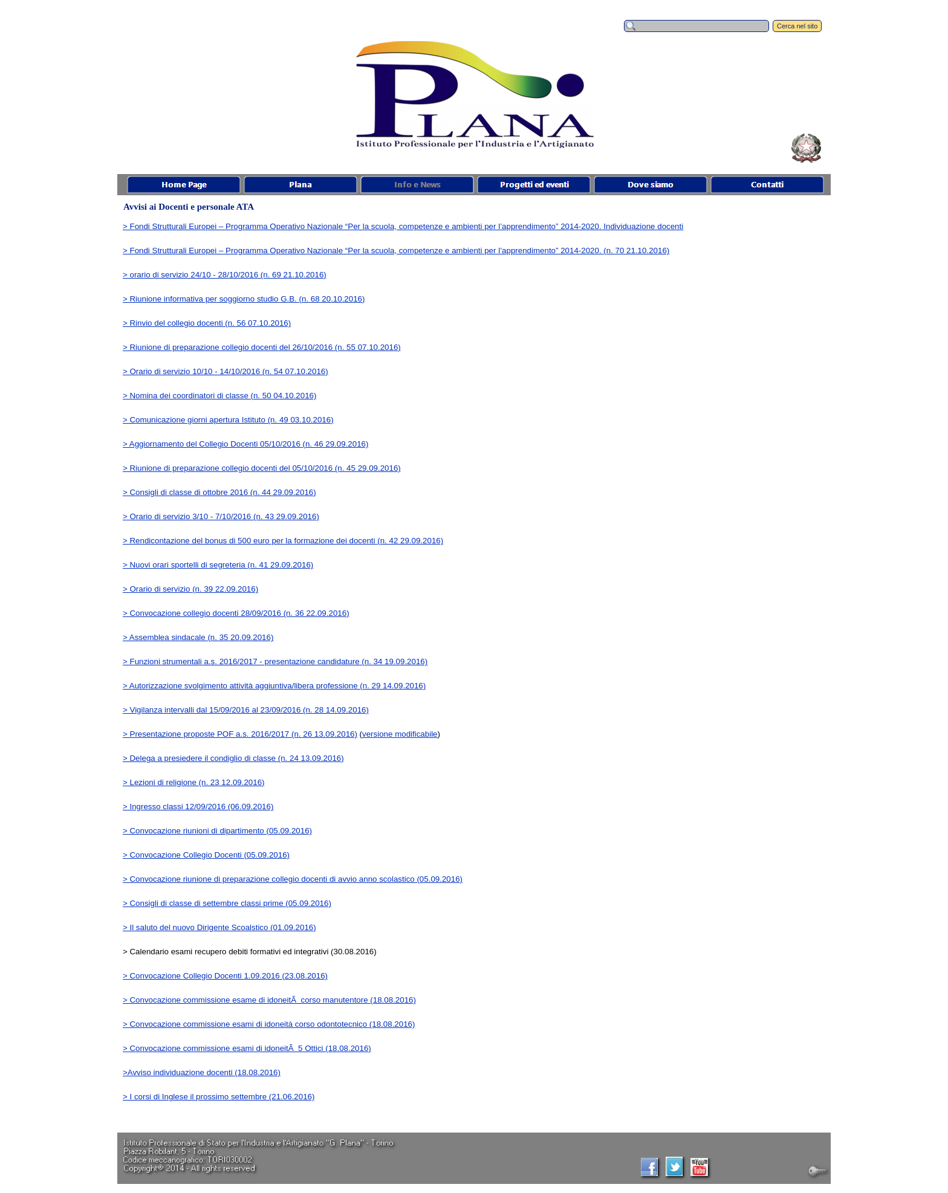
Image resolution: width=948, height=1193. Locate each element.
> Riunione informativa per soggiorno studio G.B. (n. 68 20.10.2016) (244, 298)
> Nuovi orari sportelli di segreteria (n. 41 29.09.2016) (218, 564)
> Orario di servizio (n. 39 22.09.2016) (190, 588)
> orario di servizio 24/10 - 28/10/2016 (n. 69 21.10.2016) (224, 274)
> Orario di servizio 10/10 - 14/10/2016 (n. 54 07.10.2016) (225, 371)
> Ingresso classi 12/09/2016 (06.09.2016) (198, 806)
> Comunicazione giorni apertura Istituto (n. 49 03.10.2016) (228, 419)
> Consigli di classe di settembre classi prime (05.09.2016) (227, 903)
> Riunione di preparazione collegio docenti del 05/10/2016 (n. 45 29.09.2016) (262, 468)
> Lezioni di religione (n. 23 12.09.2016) (194, 782)
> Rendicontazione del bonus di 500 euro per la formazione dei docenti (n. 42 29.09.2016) (283, 540)
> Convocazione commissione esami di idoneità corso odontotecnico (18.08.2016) (269, 1024)
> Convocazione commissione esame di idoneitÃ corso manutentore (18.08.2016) (269, 999)
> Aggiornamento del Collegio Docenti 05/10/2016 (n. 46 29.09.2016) (245, 443)
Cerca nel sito (797, 26)
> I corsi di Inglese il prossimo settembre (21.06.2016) (218, 1096)
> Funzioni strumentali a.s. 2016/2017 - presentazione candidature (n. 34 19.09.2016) (275, 661)
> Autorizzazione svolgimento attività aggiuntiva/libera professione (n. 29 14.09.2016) (274, 685)
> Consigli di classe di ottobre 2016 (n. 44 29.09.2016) (219, 492)
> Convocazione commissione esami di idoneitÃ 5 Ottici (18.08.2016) (247, 1048)
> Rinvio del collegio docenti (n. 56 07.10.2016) (207, 323)
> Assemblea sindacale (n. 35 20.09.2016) (198, 637)
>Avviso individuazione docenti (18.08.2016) (202, 1072)
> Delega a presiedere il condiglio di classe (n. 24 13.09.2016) (233, 758)
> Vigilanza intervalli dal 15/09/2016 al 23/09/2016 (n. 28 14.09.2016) (246, 709)
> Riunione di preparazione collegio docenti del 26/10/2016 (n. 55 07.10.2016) (262, 347)
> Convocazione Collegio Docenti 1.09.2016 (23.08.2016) (225, 975)
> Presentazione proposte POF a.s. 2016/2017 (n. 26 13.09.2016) (240, 734)
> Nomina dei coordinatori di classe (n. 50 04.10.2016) (219, 395)
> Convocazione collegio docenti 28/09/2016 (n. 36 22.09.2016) (236, 613)
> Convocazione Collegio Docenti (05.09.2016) (206, 854)
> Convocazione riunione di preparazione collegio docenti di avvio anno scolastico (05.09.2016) (293, 879)
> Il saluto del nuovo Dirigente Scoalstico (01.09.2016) (219, 927)
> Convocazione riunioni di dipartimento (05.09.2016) (217, 830)
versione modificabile (399, 734)
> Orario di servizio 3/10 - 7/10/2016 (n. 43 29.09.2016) (221, 516)
